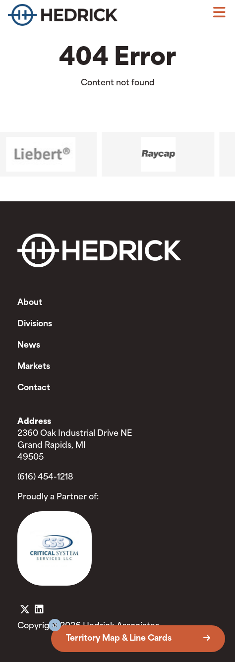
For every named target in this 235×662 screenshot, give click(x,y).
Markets (33, 367)
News (28, 346)
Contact (33, 388)
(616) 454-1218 (45, 477)
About (29, 303)
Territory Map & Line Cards (138, 639)
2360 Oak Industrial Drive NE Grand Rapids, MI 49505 (74, 446)
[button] (55, 626)
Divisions (34, 324)
